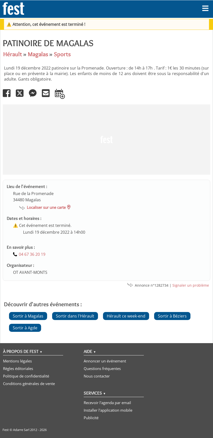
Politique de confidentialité (26, 376)
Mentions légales (17, 360)
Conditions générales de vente (29, 383)
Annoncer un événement (105, 360)
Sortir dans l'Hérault (75, 316)
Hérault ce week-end (126, 316)
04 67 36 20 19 (32, 254)
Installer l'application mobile (108, 410)
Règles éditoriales (18, 368)
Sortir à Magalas (28, 316)
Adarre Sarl (21, 429)
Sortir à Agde (25, 328)
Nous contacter (97, 376)
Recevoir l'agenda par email (107, 402)
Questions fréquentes (102, 368)
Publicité (91, 417)
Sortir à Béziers (172, 316)
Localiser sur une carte (46, 207)
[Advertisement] (105, 139)
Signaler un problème (190, 285)
